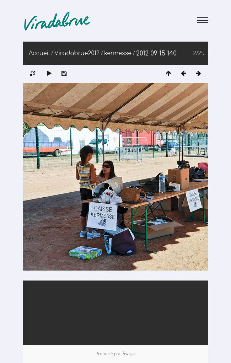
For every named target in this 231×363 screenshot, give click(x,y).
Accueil (39, 53)
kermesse (117, 53)
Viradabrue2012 (77, 53)
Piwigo (128, 353)
